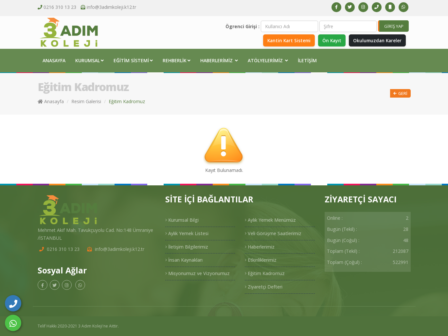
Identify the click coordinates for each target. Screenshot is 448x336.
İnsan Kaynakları (184, 260)
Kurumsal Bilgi (182, 220)
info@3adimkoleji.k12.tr (111, 7)
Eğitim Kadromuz (265, 273)
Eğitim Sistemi (133, 60)
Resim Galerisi (86, 101)
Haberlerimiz (219, 60)
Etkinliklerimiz (261, 260)
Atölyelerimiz (268, 60)
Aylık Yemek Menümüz (270, 220)
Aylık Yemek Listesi (186, 233)
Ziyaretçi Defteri (263, 287)
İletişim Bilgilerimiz (186, 247)
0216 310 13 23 (60, 7)
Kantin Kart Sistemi (284, 40)
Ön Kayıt (328, 40)
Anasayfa (54, 60)
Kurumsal (89, 60)
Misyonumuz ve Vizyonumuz (197, 273)
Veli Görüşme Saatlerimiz (273, 233)
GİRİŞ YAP (393, 26)
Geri (400, 93)
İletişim (307, 60)
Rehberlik (176, 60)
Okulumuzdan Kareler (376, 40)
